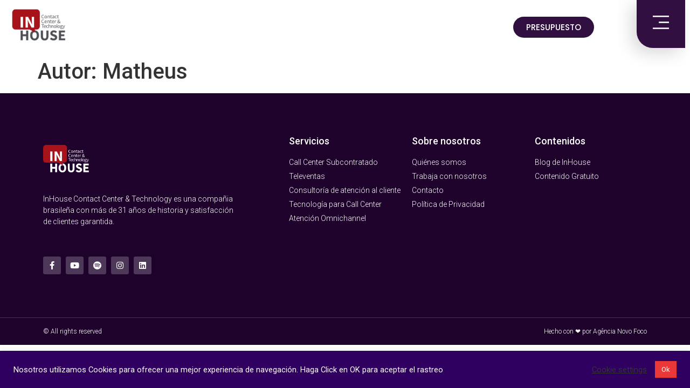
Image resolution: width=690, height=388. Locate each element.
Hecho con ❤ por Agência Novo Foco (595, 331)
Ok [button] (665, 369)
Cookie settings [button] (619, 370)
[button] (553, 27)
